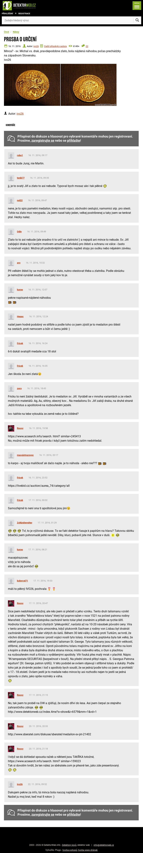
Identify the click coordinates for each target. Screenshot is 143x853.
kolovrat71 (22, 580)
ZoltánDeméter (24, 522)
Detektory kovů (69, 845)
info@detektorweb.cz (104, 845)
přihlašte (73, 140)
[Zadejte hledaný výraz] (71, 20)
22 (87, 46)
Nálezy (16, 32)
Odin (19, 231)
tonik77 (21, 177)
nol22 (20, 200)
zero (19, 388)
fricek (20, 343)
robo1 (20, 155)
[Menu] (136, 5)
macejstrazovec (25, 455)
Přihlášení (7, 13)
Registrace (24, 13)
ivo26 (36, 46)
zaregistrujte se (42, 140)
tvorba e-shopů (70, 850)
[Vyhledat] (137, 20)
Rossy (20, 428)
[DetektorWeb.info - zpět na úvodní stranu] (31, 5)
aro (18, 262)
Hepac (20, 316)
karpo (20, 289)
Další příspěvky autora (55, 46)
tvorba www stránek (88, 850)
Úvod (6, 32)
